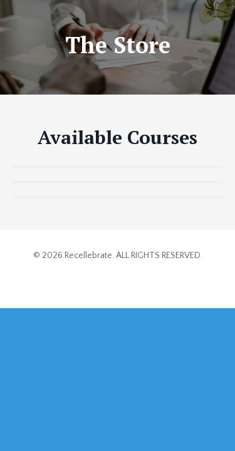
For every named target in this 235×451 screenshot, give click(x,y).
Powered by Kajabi (117, 276)
